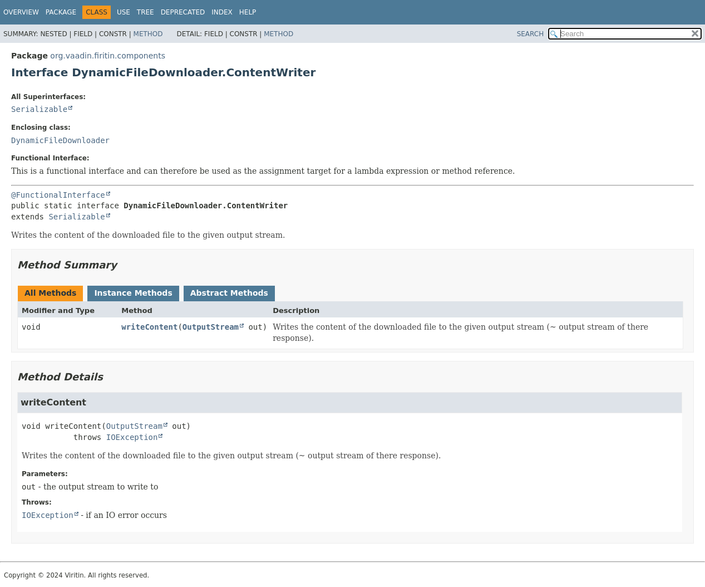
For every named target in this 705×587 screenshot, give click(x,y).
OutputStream (211, 326)
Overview (21, 12)
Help (248, 12)
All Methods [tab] (50, 292)
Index (222, 12)
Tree (145, 12)
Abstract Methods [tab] (229, 292)
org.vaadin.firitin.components (107, 55)
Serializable (39, 109)
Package (61, 12)
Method (148, 34)
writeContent (149, 326)
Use (123, 12)
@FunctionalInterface (58, 194)
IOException (132, 437)
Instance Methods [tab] (133, 292)
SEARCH (530, 34)
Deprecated (183, 12)
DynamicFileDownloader (60, 140)
